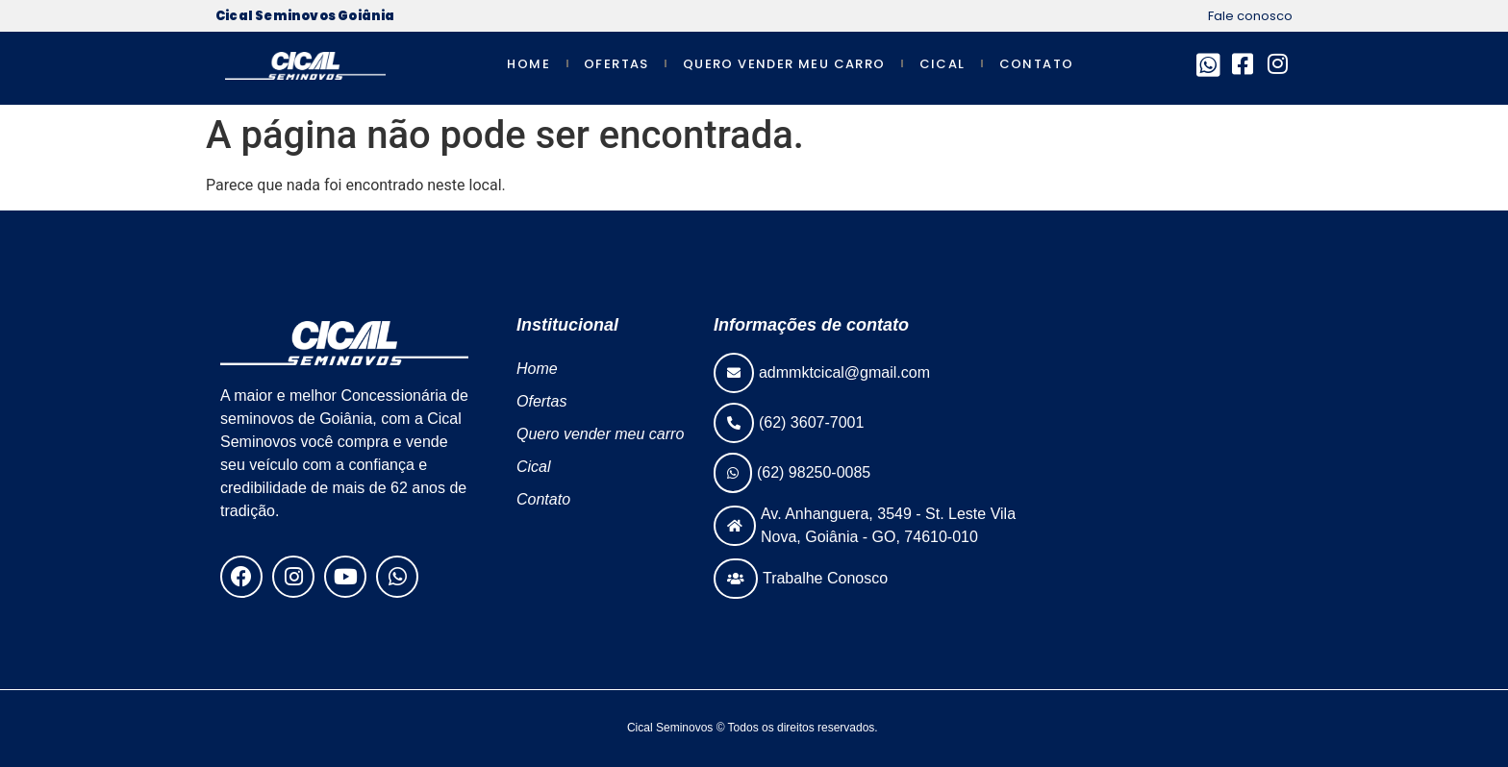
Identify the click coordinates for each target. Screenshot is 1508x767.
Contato (1036, 64)
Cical (942, 64)
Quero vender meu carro (784, 64)
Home (528, 64)
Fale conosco (1250, 16)
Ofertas (616, 64)
